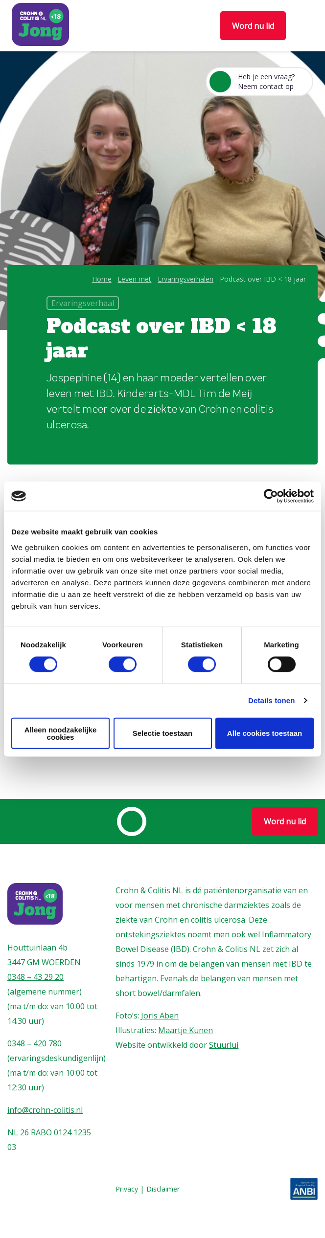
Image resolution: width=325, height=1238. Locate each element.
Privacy (127, 1189)
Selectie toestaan (163, 733)
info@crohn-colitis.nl (45, 1110)
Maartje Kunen (185, 1030)
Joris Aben (160, 1015)
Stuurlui (223, 1044)
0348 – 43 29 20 (35, 977)
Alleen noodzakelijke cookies (60, 733)
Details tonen (271, 700)
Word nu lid (253, 26)
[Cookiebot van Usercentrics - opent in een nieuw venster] (271, 496)
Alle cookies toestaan (264, 733)
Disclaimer (163, 1189)
